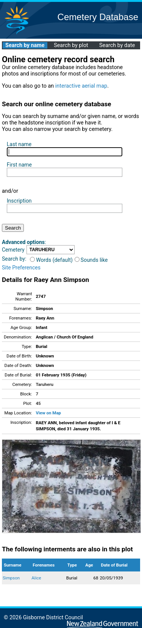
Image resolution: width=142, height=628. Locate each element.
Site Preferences (21, 267)
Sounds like (91, 260)
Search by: (14, 259)
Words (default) (51, 260)
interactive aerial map (81, 86)
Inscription (19, 201)
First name (19, 165)
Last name (19, 144)
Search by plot (71, 45)
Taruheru (44, 384)
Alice (36, 578)
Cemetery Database (98, 17)
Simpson (11, 578)
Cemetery (13, 250)
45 (38, 403)
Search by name (24, 45)
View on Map (48, 413)
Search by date (117, 45)
